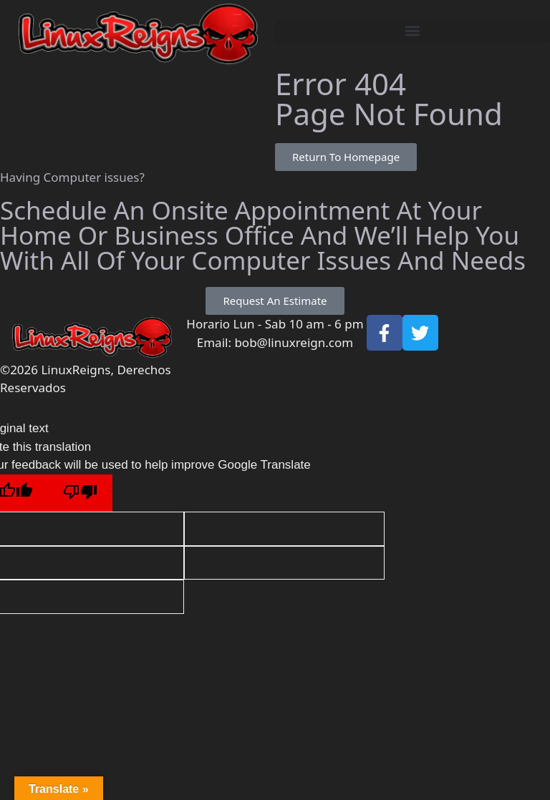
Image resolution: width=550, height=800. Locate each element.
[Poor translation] (80, 493)
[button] (412, 31)
